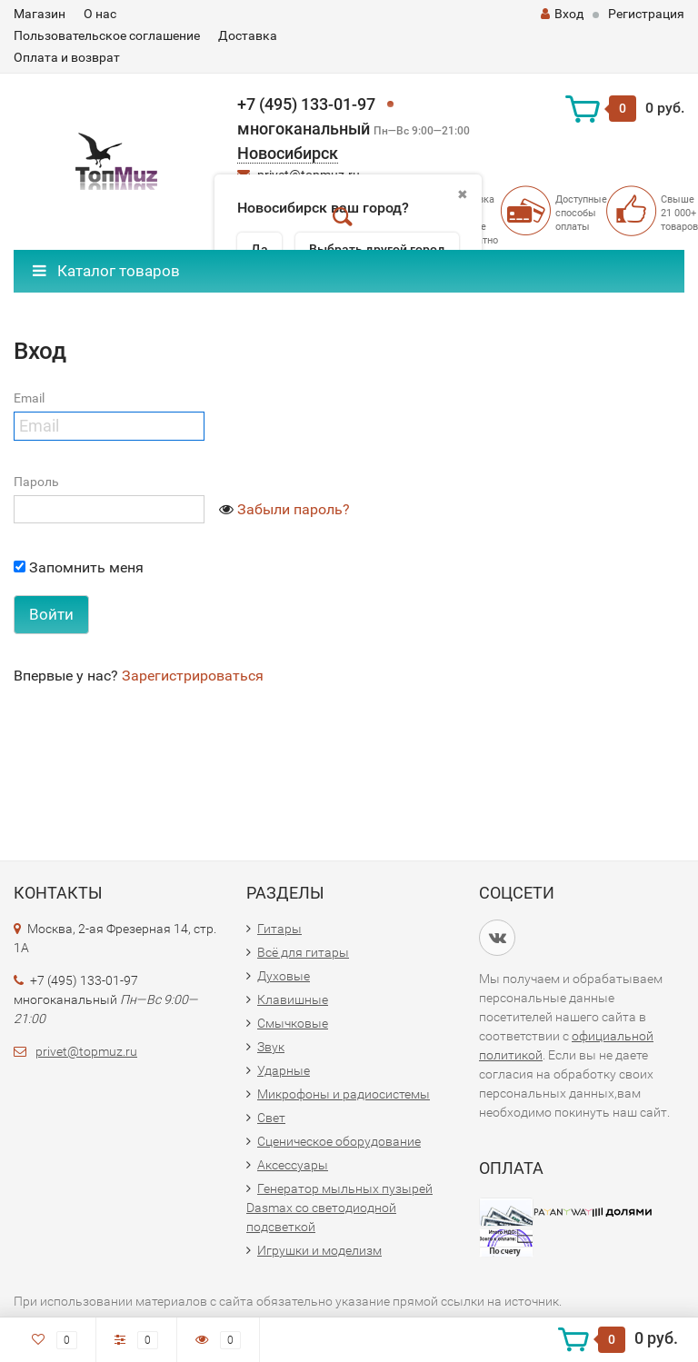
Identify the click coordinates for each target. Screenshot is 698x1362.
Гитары (279, 928)
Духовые (283, 976)
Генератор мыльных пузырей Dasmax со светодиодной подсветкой (339, 1207)
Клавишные (292, 999)
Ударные (283, 1070)
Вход (562, 13)
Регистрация (646, 13)
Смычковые (292, 1023)
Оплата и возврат (67, 57)
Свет (271, 1117)
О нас (100, 13)
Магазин (39, 13)
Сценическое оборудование (339, 1141)
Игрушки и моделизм (319, 1250)
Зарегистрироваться (193, 675)
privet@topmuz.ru (86, 1051)
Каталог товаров (106, 271)
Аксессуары (292, 1165)
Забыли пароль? (293, 509)
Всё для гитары (303, 952)
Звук (270, 1046)
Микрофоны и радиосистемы (343, 1094)
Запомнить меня (79, 567)
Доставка (247, 35)
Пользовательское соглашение (107, 35)
